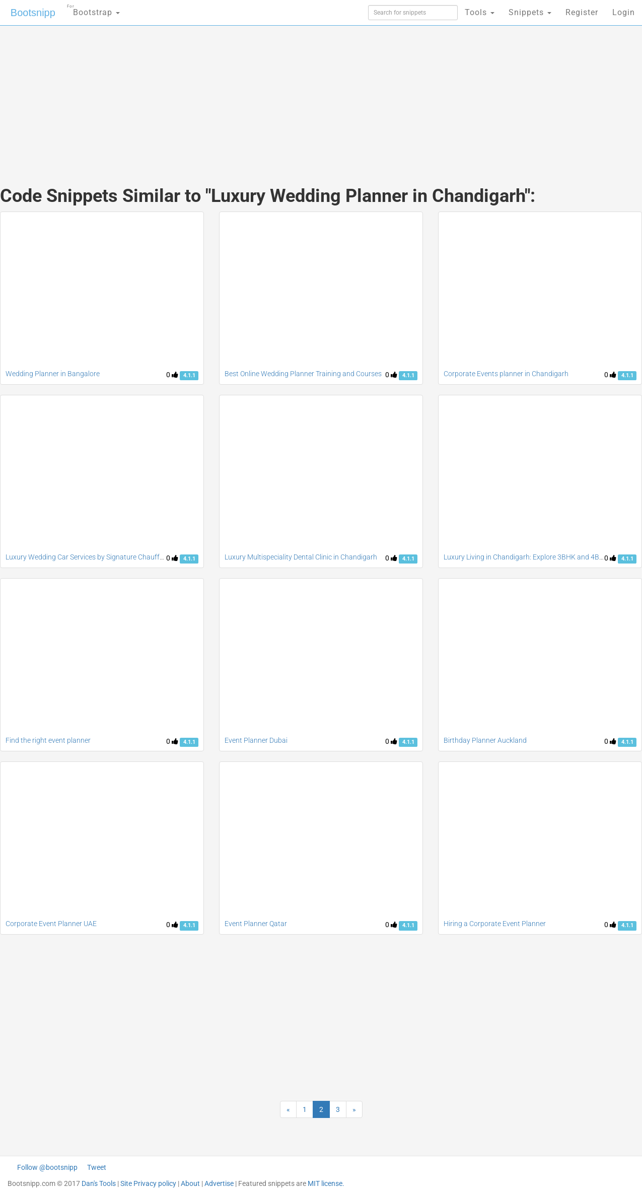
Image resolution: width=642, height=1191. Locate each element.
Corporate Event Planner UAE (51, 924)
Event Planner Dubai (256, 740)
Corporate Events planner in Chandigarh (506, 374)
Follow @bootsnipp (47, 1167)
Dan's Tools (99, 1183)
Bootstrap (93, 9)
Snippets (530, 12)
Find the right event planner (48, 740)
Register (581, 12)
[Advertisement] (246, 95)
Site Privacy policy (148, 1183)
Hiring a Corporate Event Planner (495, 924)
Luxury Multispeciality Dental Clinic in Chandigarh (301, 557)
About (190, 1183)
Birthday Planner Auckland (485, 740)
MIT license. (326, 1183)
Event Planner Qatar (256, 924)
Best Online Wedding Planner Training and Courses (303, 374)
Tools (479, 12)
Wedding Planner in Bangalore (53, 374)
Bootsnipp (33, 12)
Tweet (96, 1167)
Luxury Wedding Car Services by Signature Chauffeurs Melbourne (107, 557)
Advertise (219, 1183)
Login (623, 12)
